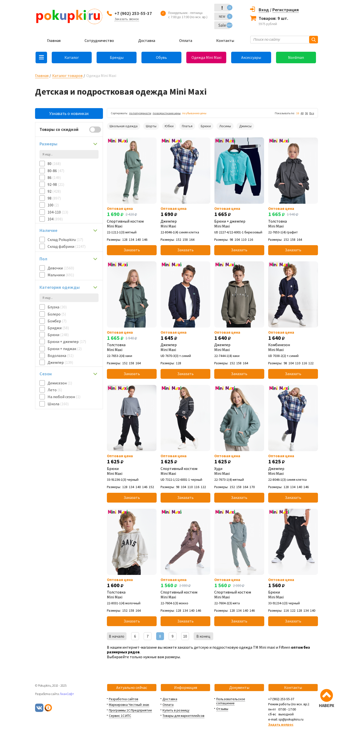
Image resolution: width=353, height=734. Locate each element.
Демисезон (60, 382)
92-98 (56, 184)
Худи (239, 471)
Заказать (132, 249)
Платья (187, 126)
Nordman (296, 57)
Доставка (146, 40)
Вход (264, 10)
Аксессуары (251, 57)
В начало (116, 636)
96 (306, 113)
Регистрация (285, 10)
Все (311, 113)
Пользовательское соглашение (230, 701)
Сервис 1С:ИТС (120, 715)
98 (54, 198)
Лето (55, 389)
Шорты (151, 126)
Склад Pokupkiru (65, 239)
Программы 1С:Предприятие (130, 710)
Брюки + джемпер (67, 341)
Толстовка (293, 223)
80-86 (56, 170)
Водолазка (61, 355)
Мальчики (61, 274)
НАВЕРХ (326, 705)
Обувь (161, 57)
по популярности (140, 113)
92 (54, 191)
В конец (203, 636)
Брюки (58, 334)
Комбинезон (293, 347)
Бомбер (57, 320)
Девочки (61, 268)
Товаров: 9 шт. (273, 18)
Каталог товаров (67, 75)
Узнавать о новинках (69, 113)
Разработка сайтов (123, 699)
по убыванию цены (194, 113)
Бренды (117, 57)
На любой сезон (64, 396)
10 (185, 636)
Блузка (57, 306)
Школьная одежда (124, 126)
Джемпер (60, 362)
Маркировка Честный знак (129, 704)
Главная (54, 40)
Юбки (169, 126)
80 (54, 163)
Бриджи (58, 327)
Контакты (225, 40)
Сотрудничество (99, 40)
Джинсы (245, 126)
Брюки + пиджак (65, 348)
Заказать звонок (126, 19)
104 (55, 218)
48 (302, 113)
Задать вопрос (280, 724)
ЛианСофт (67, 694)
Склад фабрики (67, 246)
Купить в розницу (176, 710)
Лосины (225, 126)
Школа (58, 403)
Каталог (71, 57)
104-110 (58, 212)
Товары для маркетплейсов (183, 715)
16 (297, 113)
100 (53, 204)
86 (54, 177)
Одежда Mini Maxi (206, 57)
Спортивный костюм (132, 223)
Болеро (57, 314)
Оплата (185, 40)
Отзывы (222, 709)
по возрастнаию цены (167, 113)
